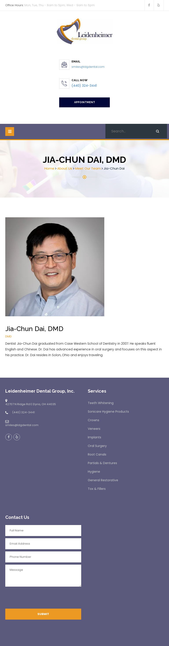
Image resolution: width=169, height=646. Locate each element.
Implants (94, 437)
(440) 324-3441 (84, 85)
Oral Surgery (97, 446)
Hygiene (94, 471)
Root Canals (97, 454)
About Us (64, 168)
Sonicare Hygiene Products (108, 411)
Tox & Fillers (97, 489)
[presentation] (38, 598)
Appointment (84, 102)
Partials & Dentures (102, 463)
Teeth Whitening (101, 403)
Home (49, 168)
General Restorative (103, 480)
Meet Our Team (88, 168)
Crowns (93, 420)
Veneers (94, 428)
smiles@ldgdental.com (88, 67)
